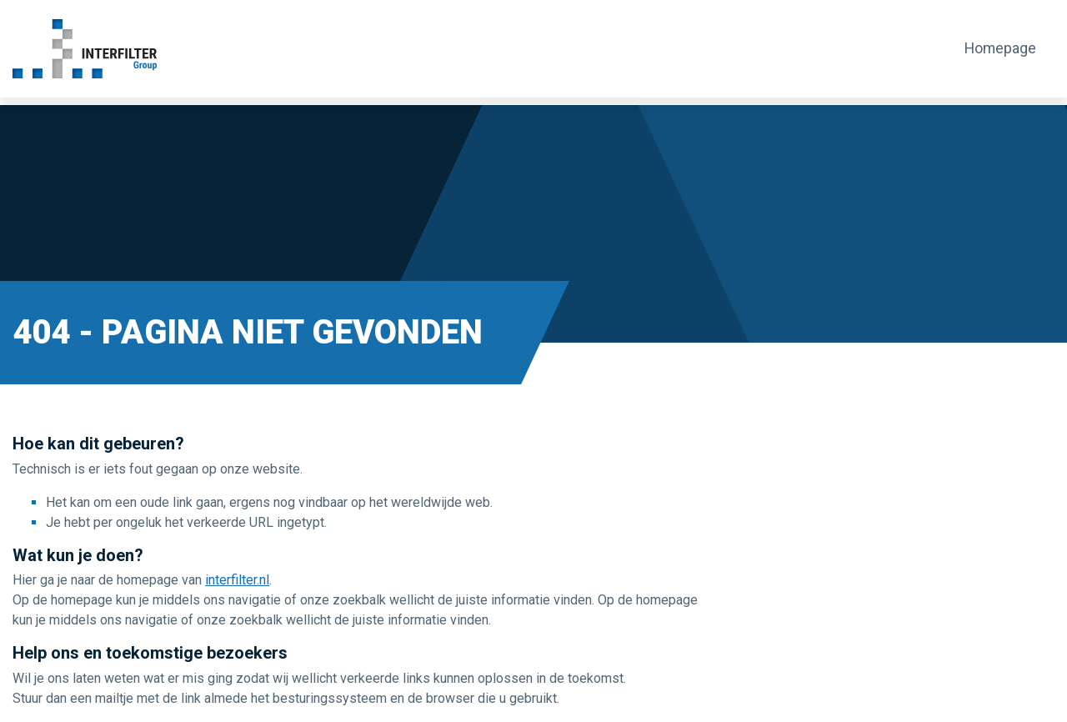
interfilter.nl (237, 580)
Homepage (999, 48)
